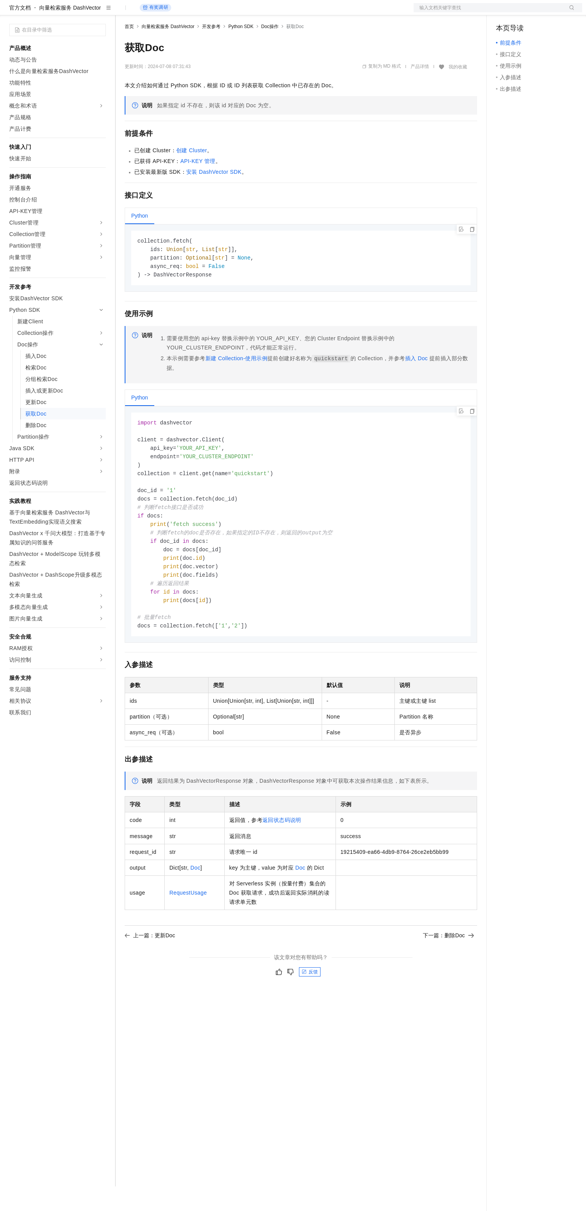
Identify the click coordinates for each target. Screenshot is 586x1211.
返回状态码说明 (281, 856)
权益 (147, 12)
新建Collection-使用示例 (236, 385)
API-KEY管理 (197, 186)
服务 (227, 12)
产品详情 (420, 91)
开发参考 (211, 51)
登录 (569, 12)
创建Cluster (191, 175)
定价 (166, 12)
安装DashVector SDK (214, 196)
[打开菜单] (12, 12)
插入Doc (416, 385)
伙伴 (208, 12)
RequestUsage (188, 929)
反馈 (310, 1008)
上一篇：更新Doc (150, 971)
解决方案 (124, 12)
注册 (541, 12)
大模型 (79, 12)
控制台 (523, 12)
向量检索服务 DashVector (70, 32)
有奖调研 (155, 32)
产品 (100, 12)
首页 (129, 51)
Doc (195, 904)
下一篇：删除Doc (448, 971)
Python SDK (240, 51)
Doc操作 (270, 51)
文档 (488, 12)
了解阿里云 (253, 12)
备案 (504, 12)
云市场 (187, 12)
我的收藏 (458, 91)
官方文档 (20, 32)
